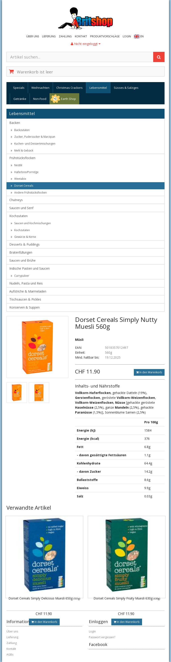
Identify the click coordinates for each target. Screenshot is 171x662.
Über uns (32, 36)
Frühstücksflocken (22, 158)
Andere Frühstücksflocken (29, 192)
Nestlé (16, 165)
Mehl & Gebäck (22, 150)
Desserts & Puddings (24, 244)
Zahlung (65, 36)
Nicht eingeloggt (85, 44)
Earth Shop (68, 99)
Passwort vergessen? (102, 637)
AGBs (9, 654)
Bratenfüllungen (20, 252)
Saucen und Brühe (22, 260)
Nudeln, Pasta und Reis (26, 283)
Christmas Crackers (69, 88)
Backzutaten (20, 130)
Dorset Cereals (22, 186)
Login (127, 36)
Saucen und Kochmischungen (31, 223)
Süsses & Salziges (126, 88)
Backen (14, 123)
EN (142, 36)
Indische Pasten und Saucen (29, 268)
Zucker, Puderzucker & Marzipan (33, 137)
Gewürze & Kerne (23, 237)
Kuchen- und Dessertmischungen (33, 143)
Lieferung (49, 36)
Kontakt (81, 36)
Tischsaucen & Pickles (25, 299)
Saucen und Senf (21, 208)
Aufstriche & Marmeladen (27, 291)
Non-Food (39, 99)
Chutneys (16, 200)
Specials (18, 88)
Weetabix (18, 179)
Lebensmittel (98, 88)
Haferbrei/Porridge (25, 172)
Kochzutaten (18, 216)
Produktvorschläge (105, 36)
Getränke (19, 99)
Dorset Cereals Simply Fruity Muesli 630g (127, 598)
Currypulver (20, 276)
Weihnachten (40, 88)
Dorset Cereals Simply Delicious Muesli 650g (44, 598)
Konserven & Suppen (24, 307)
